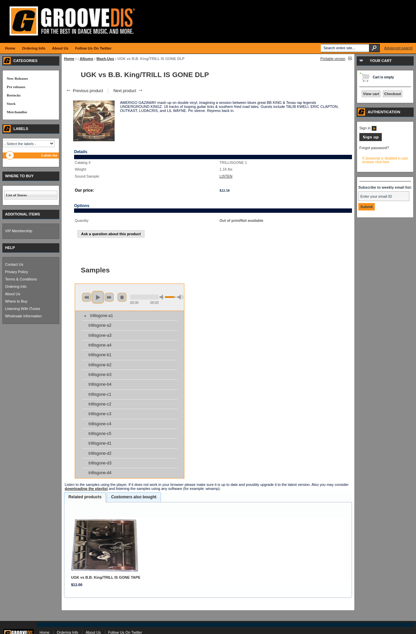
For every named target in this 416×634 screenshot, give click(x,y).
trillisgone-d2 (100, 453)
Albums (86, 59)
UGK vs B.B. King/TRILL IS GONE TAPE (105, 577)
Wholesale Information (23, 316)
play (98, 297)
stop (122, 297)
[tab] (85, 497)
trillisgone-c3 (99, 413)
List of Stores (16, 195)
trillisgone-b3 (100, 374)
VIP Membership (18, 231)
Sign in (367, 128)
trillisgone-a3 (100, 335)
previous (86, 297)
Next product (128, 90)
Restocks (14, 95)
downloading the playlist (86, 489)
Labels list (49, 155)
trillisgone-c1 (99, 394)
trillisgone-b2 (100, 365)
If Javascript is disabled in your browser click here (385, 160)
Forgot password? (374, 148)
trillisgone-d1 (100, 443)
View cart (371, 94)
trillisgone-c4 (99, 424)
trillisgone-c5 (99, 433)
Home (69, 59)
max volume (180, 297)
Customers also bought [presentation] (133, 497)
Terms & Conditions (21, 279)
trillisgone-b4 (100, 384)
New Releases (17, 78)
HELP (10, 248)
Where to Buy (16, 301)
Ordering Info (15, 286)
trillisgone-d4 (100, 472)
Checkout (392, 94)
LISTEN (226, 176)
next (109, 297)
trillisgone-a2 (100, 325)
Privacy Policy (16, 272)
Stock (11, 104)
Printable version (332, 59)
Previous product (84, 90)
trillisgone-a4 (100, 345)
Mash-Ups (105, 59)
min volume (163, 297)
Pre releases (16, 87)
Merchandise (17, 112)
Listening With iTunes (22, 309)
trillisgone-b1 (100, 355)
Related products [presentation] (85, 497)
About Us (12, 294)
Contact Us (14, 264)
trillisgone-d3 (100, 463)
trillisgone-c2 (99, 404)
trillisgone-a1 (101, 315)
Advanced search (398, 48)
